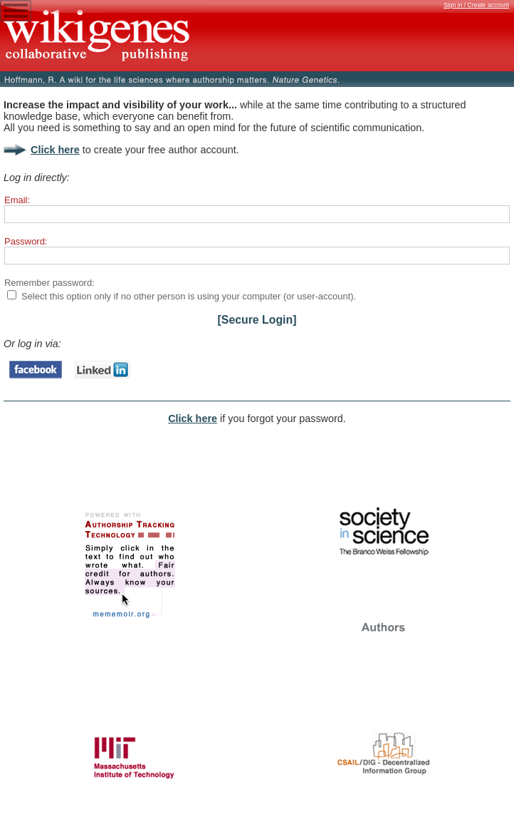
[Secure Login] (257, 320)
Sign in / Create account (476, 5)
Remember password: (49, 282)
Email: (17, 200)
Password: (25, 241)
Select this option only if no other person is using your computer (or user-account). (188, 296)
